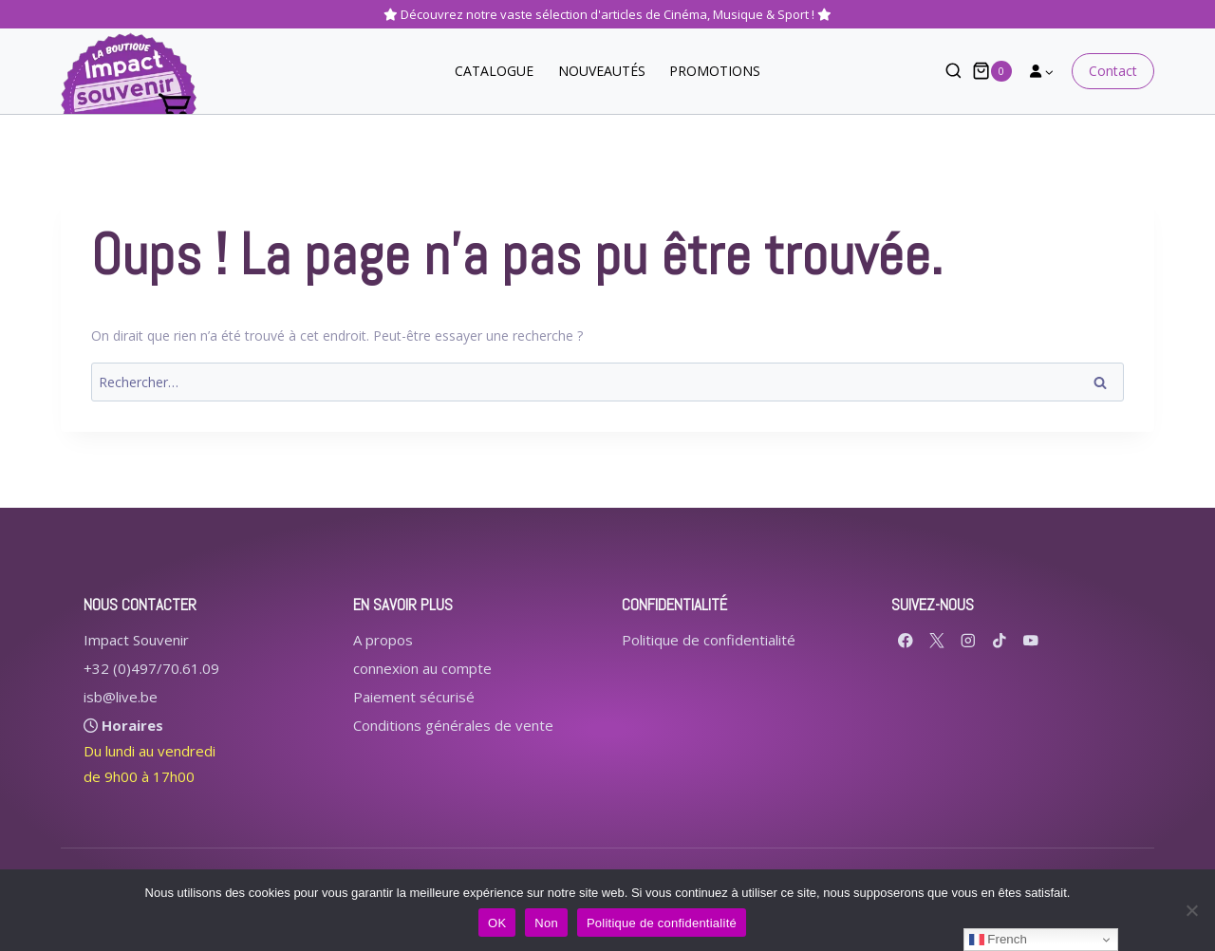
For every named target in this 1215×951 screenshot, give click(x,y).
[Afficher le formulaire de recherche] (944, 72)
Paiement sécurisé (414, 696)
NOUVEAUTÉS (601, 71)
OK (497, 923)
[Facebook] (906, 640)
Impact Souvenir (136, 639)
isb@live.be (121, 696)
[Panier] (992, 70)
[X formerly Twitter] (937, 640)
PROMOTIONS (714, 71)
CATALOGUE (494, 71)
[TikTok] (1000, 640)
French (998, 939)
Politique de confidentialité (708, 639)
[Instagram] (968, 640)
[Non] (1191, 910)
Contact (1113, 71)
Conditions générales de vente (453, 725)
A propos (383, 639)
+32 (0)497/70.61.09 (151, 668)
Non (546, 923)
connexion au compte (422, 668)
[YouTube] (1031, 640)
